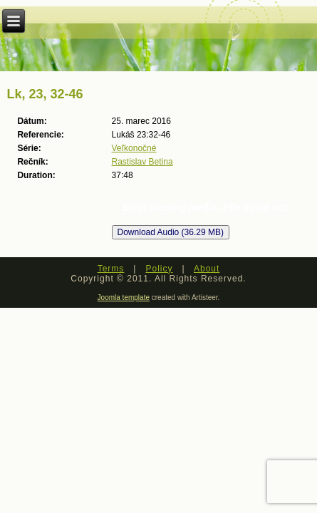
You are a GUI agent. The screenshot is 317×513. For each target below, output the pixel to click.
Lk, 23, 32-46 (44, 94)
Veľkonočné (134, 148)
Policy (158, 269)
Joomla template (124, 297)
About (206, 269)
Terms (111, 269)
